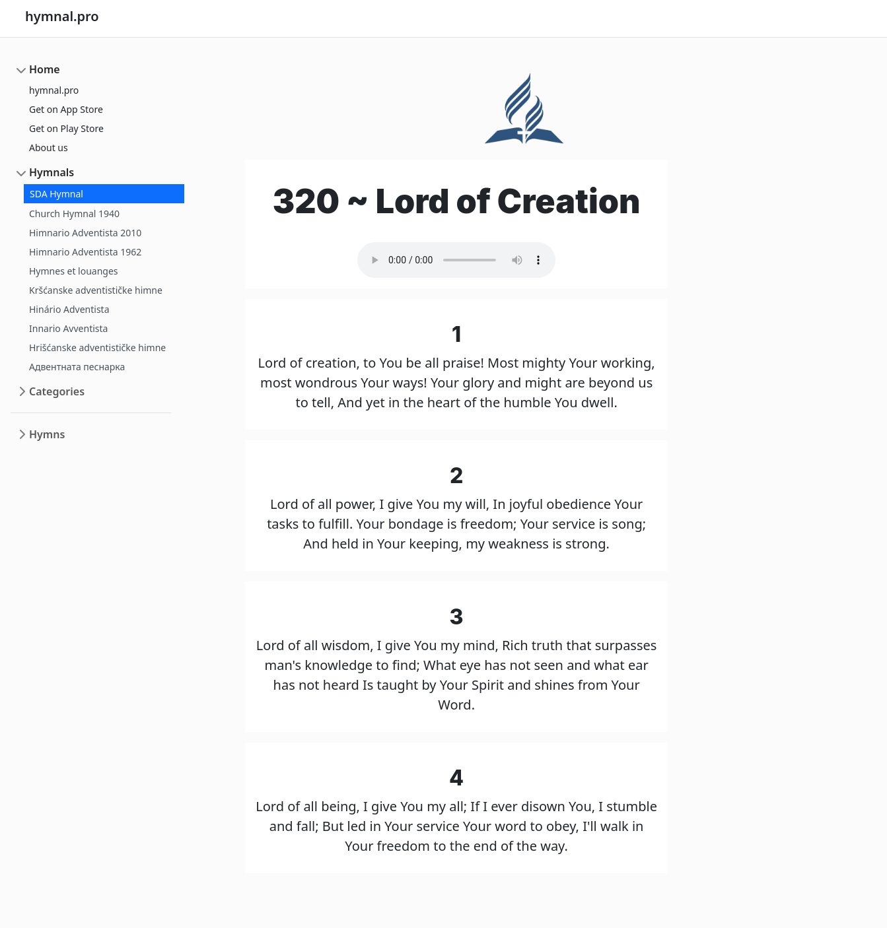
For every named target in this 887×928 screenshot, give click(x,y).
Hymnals (51, 172)
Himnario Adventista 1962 (85, 252)
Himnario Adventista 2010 (85, 232)
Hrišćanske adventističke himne (97, 347)
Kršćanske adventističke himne (95, 290)
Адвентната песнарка (77, 366)
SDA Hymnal (56, 193)
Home (44, 69)
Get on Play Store (66, 128)
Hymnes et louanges (73, 271)
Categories (57, 391)
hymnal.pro (54, 90)
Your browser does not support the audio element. (456, 260)
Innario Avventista (68, 328)
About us (48, 147)
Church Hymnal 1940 (74, 213)
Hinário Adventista (69, 309)
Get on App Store (66, 109)
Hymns (47, 434)
